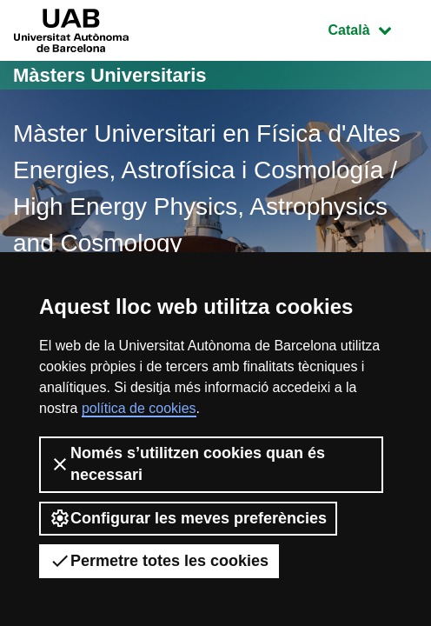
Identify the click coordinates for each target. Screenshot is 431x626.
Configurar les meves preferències (188, 518)
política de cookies (139, 408)
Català (373, 28)
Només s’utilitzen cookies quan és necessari (187, 463)
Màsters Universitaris (110, 75)
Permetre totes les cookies (159, 560)
